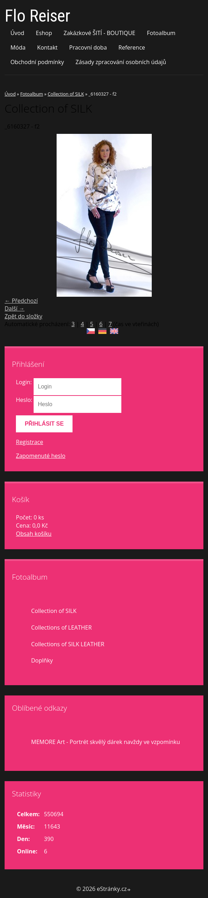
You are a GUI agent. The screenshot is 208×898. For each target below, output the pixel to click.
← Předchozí (21, 301)
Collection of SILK (66, 94)
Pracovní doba (88, 47)
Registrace (29, 442)
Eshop (44, 33)
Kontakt (47, 47)
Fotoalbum (161, 33)
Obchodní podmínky (37, 62)
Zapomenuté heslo (40, 456)
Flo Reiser (37, 16)
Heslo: (24, 400)
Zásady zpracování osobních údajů (121, 62)
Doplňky (42, 660)
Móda (17, 47)
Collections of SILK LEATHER (67, 644)
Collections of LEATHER (61, 627)
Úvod (17, 33)
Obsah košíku (34, 534)
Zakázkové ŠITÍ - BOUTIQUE (99, 33)
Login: (24, 382)
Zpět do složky (23, 316)
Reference (132, 47)
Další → (14, 308)
